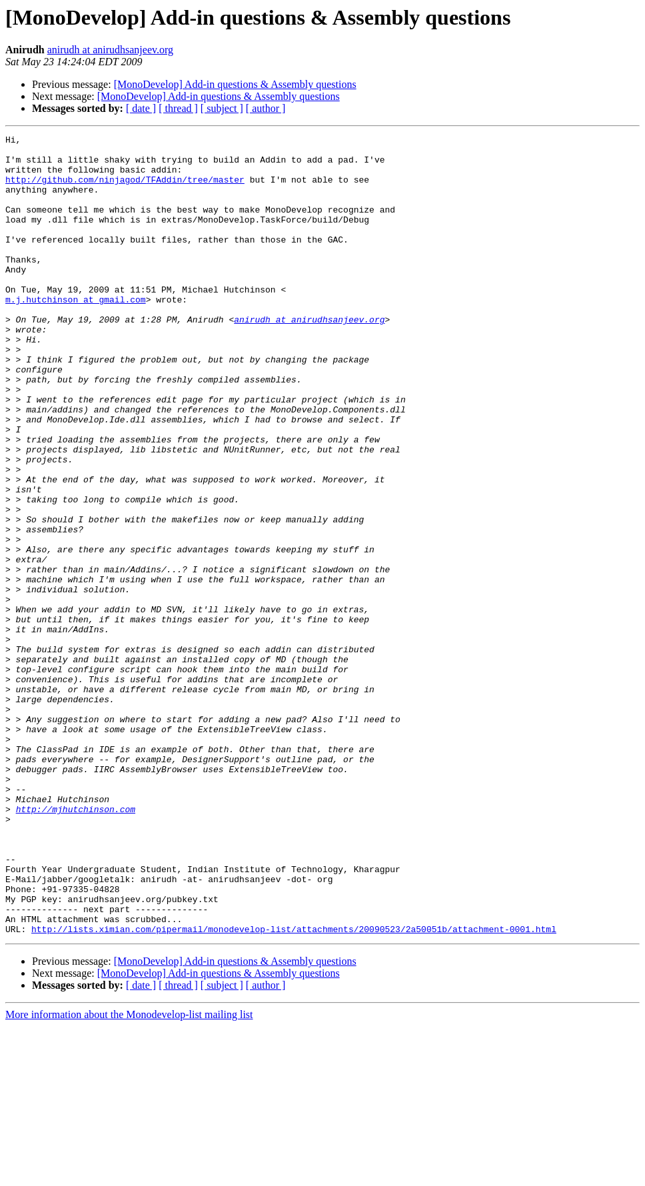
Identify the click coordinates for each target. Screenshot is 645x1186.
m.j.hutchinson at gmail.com (75, 333)
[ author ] (266, 108)
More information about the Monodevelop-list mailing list (129, 1174)
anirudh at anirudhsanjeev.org (110, 49)
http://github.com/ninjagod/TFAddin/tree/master (125, 189)
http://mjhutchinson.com (75, 945)
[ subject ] (222, 108)
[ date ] (141, 108)
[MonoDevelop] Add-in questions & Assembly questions (235, 84)
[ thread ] (178, 108)
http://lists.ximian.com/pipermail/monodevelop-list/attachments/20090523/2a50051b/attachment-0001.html (293, 1089)
